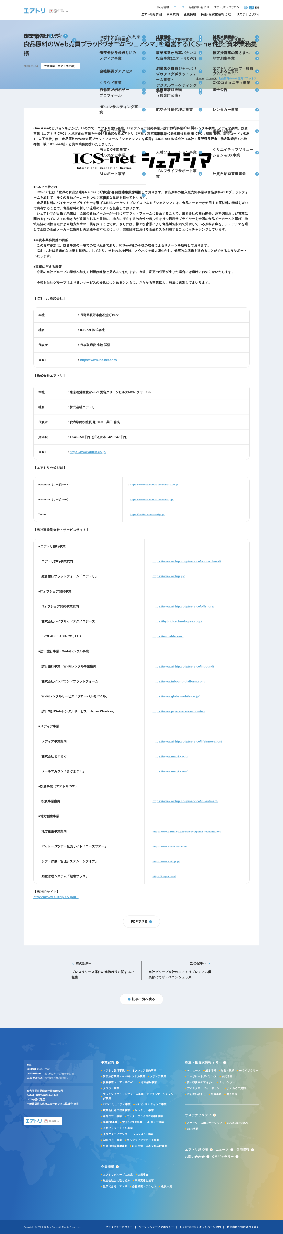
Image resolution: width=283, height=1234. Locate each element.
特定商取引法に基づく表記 (243, 1227)
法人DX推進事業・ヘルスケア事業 (143, 1122)
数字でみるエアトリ (115, 1186)
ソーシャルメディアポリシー (156, 1227)
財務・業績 (227, 1070)
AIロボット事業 (112, 1140)
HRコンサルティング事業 (150, 1104)
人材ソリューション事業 (118, 1128)
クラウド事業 (111, 1088)
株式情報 (226, 1076)
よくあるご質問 (236, 1088)
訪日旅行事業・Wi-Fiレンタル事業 (124, 1076)
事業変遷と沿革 (144, 1180)
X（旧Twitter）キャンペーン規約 (200, 1227)
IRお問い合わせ (196, 1094)
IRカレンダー (227, 1082)
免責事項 (216, 1094)
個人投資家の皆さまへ (200, 1082)
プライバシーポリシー (119, 1227)
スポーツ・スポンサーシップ (204, 1122)
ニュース (211, 78)
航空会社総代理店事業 (116, 1110)
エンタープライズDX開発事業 (145, 1116)
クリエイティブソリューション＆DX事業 (128, 1134)
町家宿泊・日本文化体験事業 (149, 1145)
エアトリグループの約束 (118, 1174)
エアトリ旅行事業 (114, 1070)
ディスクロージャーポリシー (204, 1088)
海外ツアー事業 (112, 1116)
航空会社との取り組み (116, 1180)
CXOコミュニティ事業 (117, 1104)
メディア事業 (158, 1076)
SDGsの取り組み (237, 1122)
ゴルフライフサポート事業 (143, 1140)
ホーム (200, 78)
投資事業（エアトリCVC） (119, 1082)
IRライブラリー (248, 1070)
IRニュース (194, 1070)
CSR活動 (192, 1128)
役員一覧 (166, 1186)
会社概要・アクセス (144, 1186)
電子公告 (231, 1094)
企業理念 (143, 1174)
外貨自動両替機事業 (115, 1145)
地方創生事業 (149, 1082)
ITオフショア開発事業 (142, 1070)
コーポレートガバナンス (202, 1076)
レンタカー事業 (144, 1110)
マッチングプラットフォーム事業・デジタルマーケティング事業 (138, 1096)
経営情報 (210, 1070)
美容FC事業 (110, 1122)
